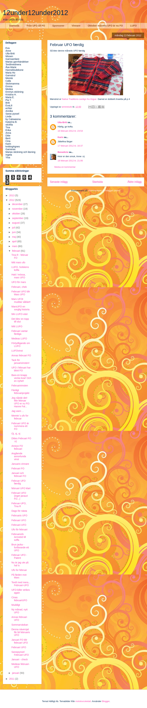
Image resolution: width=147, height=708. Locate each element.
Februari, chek (19, 287)
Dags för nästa (19, 511)
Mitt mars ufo (18, 262)
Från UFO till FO (36, 25)
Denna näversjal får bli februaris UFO (20, 632)
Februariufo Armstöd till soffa (18, 537)
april (14, 241)
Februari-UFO (18, 525)
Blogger (106, 701)
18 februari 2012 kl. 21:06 (70, 160)
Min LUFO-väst (19, 314)
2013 (12, 195)
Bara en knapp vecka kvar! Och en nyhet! (21, 378)
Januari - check (19, 659)
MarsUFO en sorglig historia (20, 308)
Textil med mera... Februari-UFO (20, 584)
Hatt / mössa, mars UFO (18, 276)
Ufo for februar (19, 570)
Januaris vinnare (20, 463)
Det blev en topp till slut (20, 320)
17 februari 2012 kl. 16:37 (70, 145)
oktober (16, 213)
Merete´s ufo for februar (19, 417)
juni (14, 232)
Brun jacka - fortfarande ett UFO (20, 547)
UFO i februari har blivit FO (21, 369)
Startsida (14, 25)
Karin (60, 137)
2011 (12, 678)
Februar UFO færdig (18, 482)
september (18, 218)
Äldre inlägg (135, 181)
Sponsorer (58, 25)
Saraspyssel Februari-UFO (20, 653)
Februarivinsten (19, 385)
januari (16, 673)
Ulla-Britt (62, 122)
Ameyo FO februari (17, 447)
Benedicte (63, 152)
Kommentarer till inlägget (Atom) (104, 190)
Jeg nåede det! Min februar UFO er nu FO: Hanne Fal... (20, 402)
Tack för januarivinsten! (20, 361)
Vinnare (76, 25)
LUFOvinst (17, 350)
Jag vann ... (17, 411)
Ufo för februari (19, 529)
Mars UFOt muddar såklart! (20, 300)
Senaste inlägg (59, 181)
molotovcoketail (83, 701)
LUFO (133, 25)
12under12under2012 (35, 12)
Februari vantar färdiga (19, 332)
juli (14, 227)
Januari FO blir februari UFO (19, 641)
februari (16, 250)
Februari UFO (18, 520)
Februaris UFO (19, 515)
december (17, 204)
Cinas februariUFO (19, 599)
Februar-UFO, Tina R (18, 505)
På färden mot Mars (18, 576)
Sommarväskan (19, 624)
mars (15, 246)
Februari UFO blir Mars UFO (20, 293)
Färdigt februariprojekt (20, 391)
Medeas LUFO (19, 338)
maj (14, 236)
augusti (16, 222)
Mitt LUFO (16, 326)
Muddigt (15, 605)
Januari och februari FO (18, 474)
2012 (12, 200)
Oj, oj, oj (15, 433)
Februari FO (17, 468)
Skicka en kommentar (65, 167)
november (17, 208)
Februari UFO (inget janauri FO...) (19, 496)
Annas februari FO (21, 355)
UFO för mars (18, 282)
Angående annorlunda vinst (18, 456)
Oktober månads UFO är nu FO (105, 25)
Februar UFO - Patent (19, 556)
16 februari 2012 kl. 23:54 (70, 131)
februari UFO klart (20, 488)
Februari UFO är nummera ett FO (20, 426)
